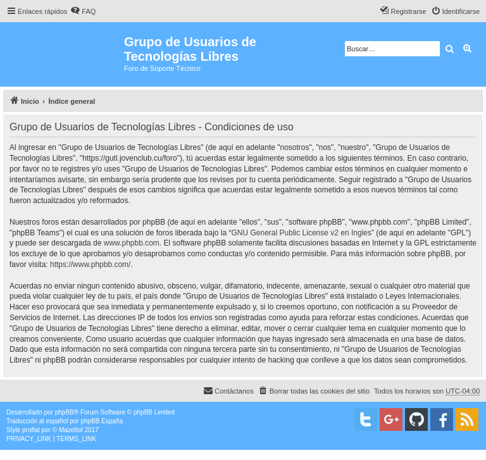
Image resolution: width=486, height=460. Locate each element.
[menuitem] (83, 11)
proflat (31, 429)
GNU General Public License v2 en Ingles (301, 232)
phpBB (64, 412)
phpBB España (101, 421)
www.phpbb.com (131, 243)
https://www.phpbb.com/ (90, 264)
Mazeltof (71, 429)
